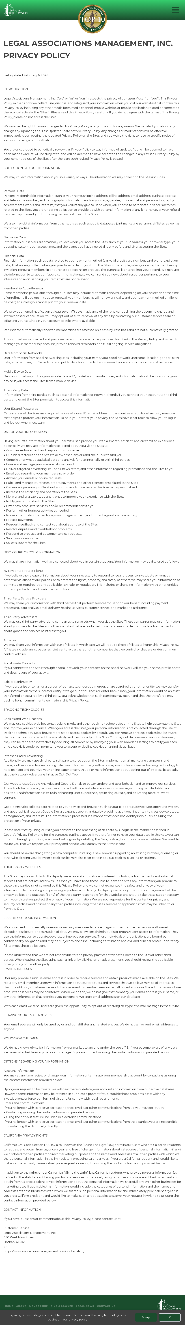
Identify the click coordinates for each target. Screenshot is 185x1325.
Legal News (85, 1306)
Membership (38, 1306)
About (21, 1306)
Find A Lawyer (62, 1306)
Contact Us (106, 1306)
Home (9, 1306)
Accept (145, 1317)
